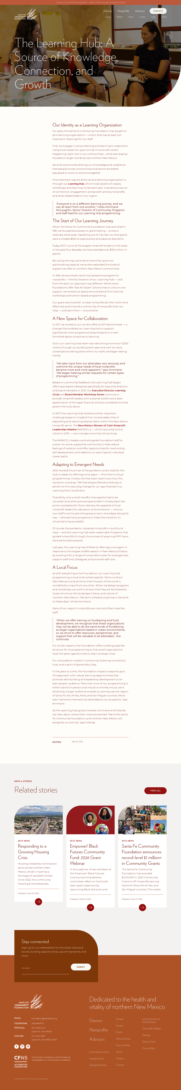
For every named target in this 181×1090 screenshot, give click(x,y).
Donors (108, 11)
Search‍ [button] (164, 17)
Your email (26, 968)
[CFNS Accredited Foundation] (20, 1061)
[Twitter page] (22, 1046)
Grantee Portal (96, 1058)
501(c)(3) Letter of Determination (151, 1020)
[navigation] (25, 12)
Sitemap (146, 1035)
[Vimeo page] (28, 1046)
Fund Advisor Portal (99, 1051)
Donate (158, 11)
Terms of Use (148, 1041)
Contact (142, 17)
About (130, 17)
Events (119, 1032)
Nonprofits (123, 11)
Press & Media (123, 1045)
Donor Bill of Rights (151, 1028)
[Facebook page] (16, 1046)
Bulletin (120, 17)
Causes (108, 17)
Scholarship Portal (97, 1064)
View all (155, 791)
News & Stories (123, 1038)
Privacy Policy (148, 1048)
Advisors (140, 11)
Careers (120, 1058)
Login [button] (153, 17)
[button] (108, 11)
